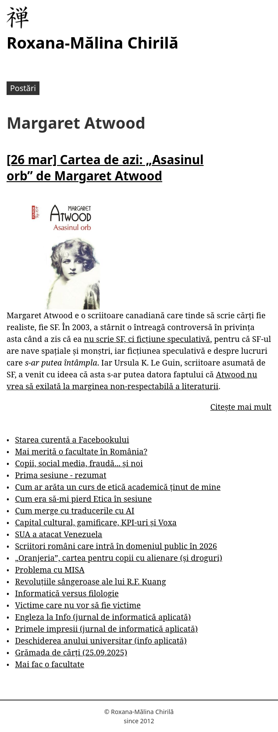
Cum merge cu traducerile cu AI (74, 510)
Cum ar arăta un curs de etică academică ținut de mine (118, 487)
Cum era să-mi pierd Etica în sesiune (83, 498)
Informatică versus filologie (66, 593)
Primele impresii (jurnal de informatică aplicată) (106, 628)
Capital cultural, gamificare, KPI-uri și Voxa (96, 522)
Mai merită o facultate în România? (81, 451)
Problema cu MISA (49, 569)
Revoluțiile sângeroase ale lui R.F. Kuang (90, 581)
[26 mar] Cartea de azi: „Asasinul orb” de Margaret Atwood (105, 167)
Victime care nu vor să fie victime (78, 605)
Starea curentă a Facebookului (72, 439)
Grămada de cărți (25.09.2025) (71, 652)
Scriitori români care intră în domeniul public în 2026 (116, 546)
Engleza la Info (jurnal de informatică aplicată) (103, 617)
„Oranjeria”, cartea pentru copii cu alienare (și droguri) (118, 558)
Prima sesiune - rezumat (60, 475)
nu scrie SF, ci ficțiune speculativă (147, 339)
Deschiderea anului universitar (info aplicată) (100, 640)
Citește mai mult (240, 406)
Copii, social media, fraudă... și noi (79, 463)
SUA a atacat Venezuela (58, 534)
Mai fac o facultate (49, 664)
